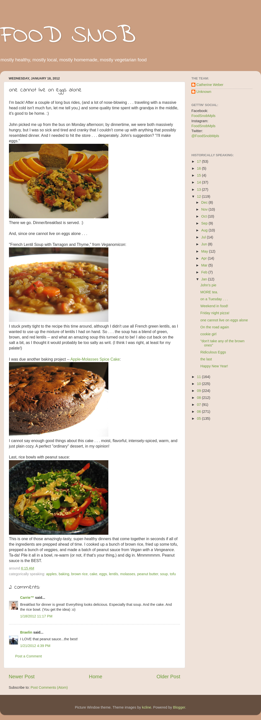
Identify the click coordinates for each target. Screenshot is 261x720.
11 (199, 377)
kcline (146, 707)
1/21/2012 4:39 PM (35, 646)
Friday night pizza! (214, 313)
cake (93, 574)
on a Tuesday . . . (214, 299)
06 (199, 412)
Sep (205, 223)
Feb (205, 272)
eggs (103, 574)
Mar (205, 265)
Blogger (179, 707)
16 (199, 168)
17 (199, 161)
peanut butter (147, 574)
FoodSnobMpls (203, 116)
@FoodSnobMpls (205, 136)
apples (51, 574)
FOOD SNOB (68, 36)
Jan (204, 279)
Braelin (26, 632)
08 (199, 398)
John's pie (208, 285)
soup (164, 574)
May (205, 251)
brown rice (79, 574)
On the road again (214, 327)
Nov (205, 209)
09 (199, 391)
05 (199, 418)
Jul (204, 237)
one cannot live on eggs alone (224, 320)
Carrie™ (27, 598)
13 (199, 189)
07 (199, 405)
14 (199, 182)
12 (199, 196)
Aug (205, 230)
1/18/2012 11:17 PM (36, 616)
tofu (173, 574)
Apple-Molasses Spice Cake (95, 359)
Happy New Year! (214, 366)
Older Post (168, 676)
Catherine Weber (209, 85)
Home (95, 676)
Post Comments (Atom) (49, 687)
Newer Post (22, 676)
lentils (113, 574)
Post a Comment (28, 656)
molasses (127, 574)
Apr (204, 258)
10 (199, 384)
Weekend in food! (214, 306)
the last (206, 359)
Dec (205, 202)
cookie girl (208, 334)
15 (199, 175)
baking (64, 574)
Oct (204, 216)
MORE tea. (209, 292)
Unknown (203, 92)
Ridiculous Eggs (213, 352)
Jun (204, 244)
